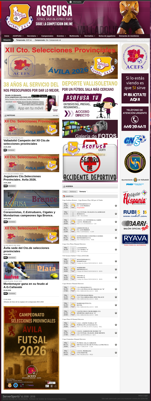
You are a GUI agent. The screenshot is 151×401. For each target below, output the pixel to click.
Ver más (55, 115)
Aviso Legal (143, 395)
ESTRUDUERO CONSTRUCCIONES (90, 236)
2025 (23, 40)
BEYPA (79, 305)
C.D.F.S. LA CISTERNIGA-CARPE (89, 220)
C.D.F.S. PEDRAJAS (84, 222)
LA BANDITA (82, 248)
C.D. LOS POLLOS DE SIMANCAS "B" (91, 289)
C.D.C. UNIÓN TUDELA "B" (87, 323)
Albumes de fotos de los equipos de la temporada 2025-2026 (24, 302)
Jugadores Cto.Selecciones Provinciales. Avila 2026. (22, 178)
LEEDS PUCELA (83, 228)
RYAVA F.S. (81, 214)
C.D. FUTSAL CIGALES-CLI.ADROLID (91, 212)
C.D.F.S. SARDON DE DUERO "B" (89, 331)
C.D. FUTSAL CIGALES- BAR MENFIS (91, 333)
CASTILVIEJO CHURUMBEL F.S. (89, 311)
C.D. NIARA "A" (82, 249)
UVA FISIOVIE (82, 353)
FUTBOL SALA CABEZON (86, 343)
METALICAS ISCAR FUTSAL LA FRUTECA (93, 345)
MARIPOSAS (81, 261)
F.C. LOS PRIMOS (83, 206)
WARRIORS (81, 267)
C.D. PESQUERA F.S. (84, 287)
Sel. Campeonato (47, 40)
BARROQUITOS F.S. (84, 303)
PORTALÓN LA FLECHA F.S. (87, 325)
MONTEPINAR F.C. (84, 259)
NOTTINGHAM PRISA (85, 295)
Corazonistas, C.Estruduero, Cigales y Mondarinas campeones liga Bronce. (29, 214)
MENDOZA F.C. (82, 269)
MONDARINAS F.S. (84, 204)
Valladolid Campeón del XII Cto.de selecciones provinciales (27, 142)
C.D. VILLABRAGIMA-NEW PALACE (90, 297)
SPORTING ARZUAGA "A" (86, 313)
